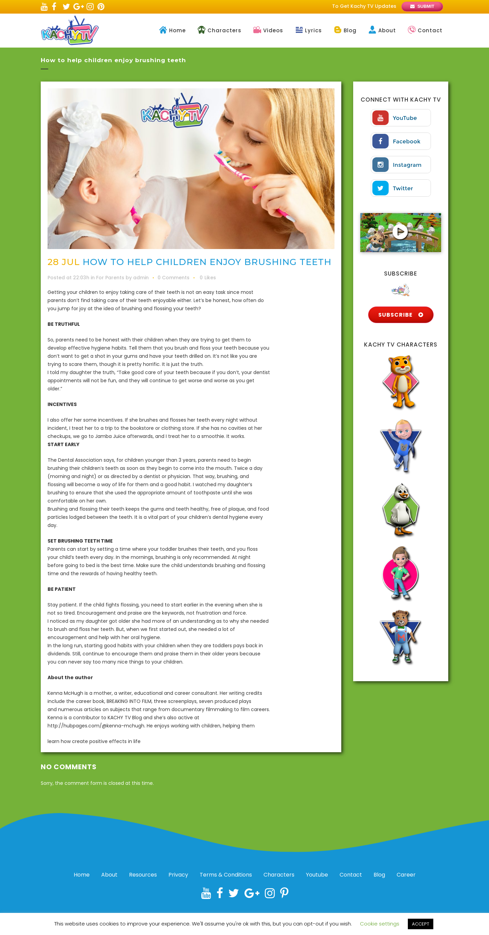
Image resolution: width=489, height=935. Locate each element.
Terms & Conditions (226, 875)
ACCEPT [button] (420, 924)
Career (406, 875)
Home (82, 875)
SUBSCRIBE (400, 315)
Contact (351, 875)
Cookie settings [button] (379, 923)
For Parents (110, 277)
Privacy (178, 875)
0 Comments (173, 277)
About (109, 875)
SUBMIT (425, 6)
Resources (143, 875)
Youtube (317, 875)
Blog (379, 875)
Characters (279, 875)
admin (141, 277)
